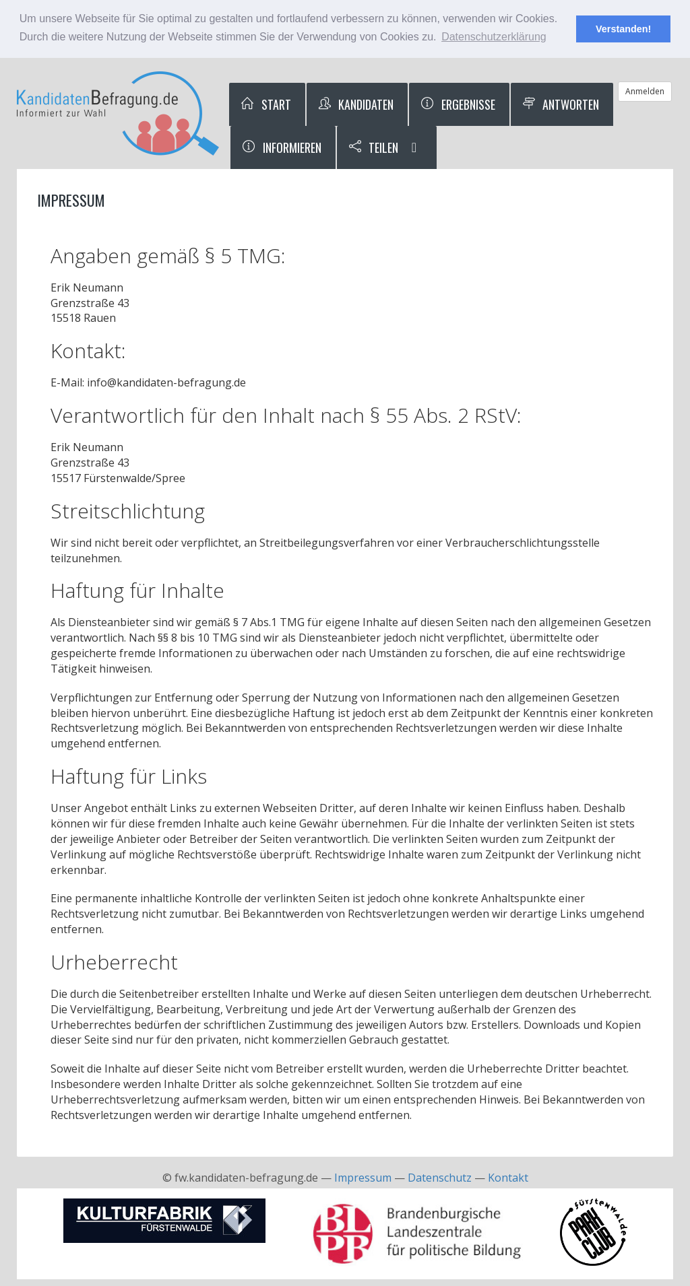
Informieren (281, 147)
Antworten (561, 104)
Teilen (373, 147)
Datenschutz (440, 1177)
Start (265, 104)
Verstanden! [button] (623, 29)
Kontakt (508, 1177)
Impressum (362, 1177)
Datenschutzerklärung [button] (493, 36)
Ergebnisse (457, 104)
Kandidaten (355, 104)
